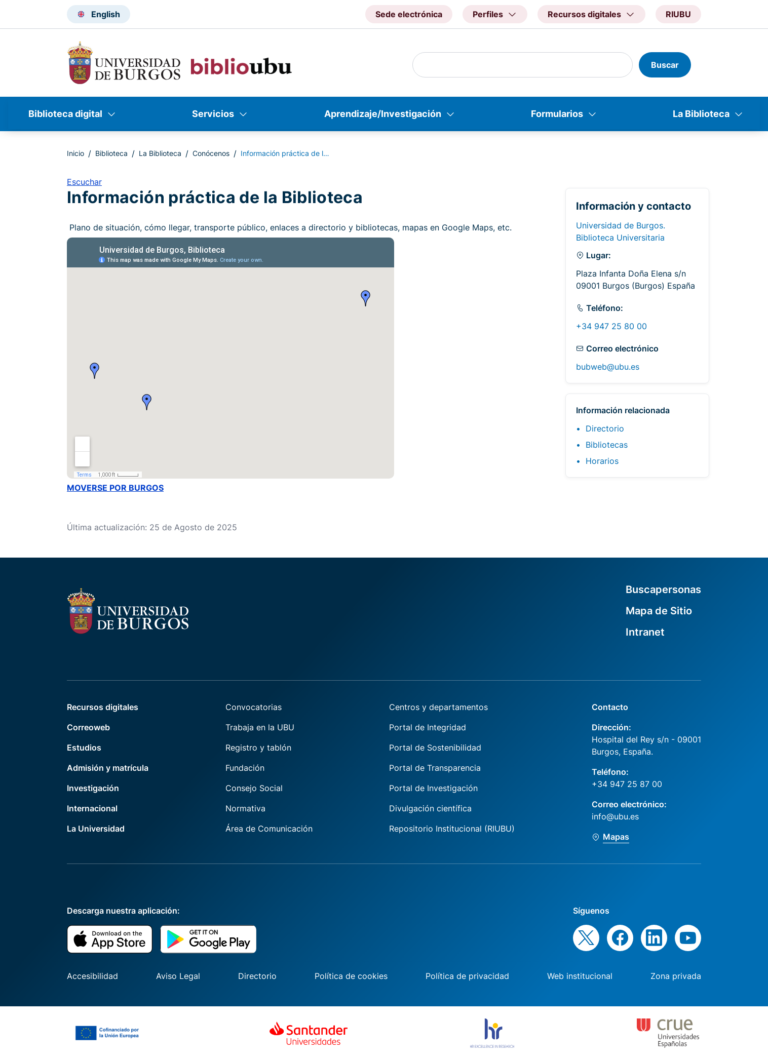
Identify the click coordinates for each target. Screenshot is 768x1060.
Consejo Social (254, 788)
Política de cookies (351, 976)
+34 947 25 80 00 (611, 326)
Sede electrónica (408, 14)
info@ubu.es (615, 816)
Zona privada (675, 976)
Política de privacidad (467, 976)
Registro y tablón (258, 747)
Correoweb (88, 727)
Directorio (605, 428)
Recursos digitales (102, 707)
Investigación (93, 788)
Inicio (75, 153)
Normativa (245, 808)
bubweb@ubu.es (607, 367)
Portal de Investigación (433, 788)
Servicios (213, 113)
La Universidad (96, 828)
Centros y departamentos (438, 707)
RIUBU (678, 14)
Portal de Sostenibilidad (435, 747)
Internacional (92, 808)
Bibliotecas (607, 445)
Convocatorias (253, 707)
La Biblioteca (701, 113)
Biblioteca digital (65, 113)
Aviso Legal (178, 976)
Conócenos (211, 153)
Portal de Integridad (427, 727)
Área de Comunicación (269, 828)
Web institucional (579, 976)
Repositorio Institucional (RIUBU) (452, 828)
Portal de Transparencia (435, 768)
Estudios (84, 747)
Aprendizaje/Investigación (382, 113)
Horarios (602, 461)
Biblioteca (111, 153)
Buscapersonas (663, 589)
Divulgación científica (430, 808)
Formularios (557, 113)
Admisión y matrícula (107, 768)
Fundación (244, 768)
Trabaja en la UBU (259, 727)
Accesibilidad (92, 976)
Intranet (645, 632)
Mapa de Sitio (659, 611)
